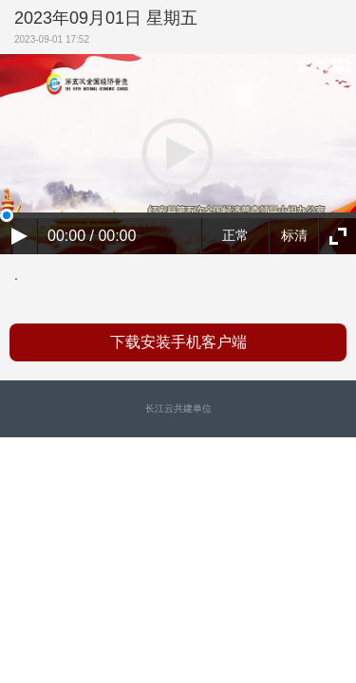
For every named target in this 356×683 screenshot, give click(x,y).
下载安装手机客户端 (178, 342)
